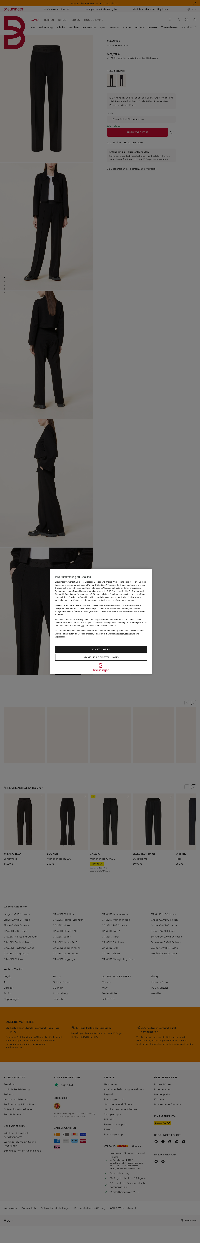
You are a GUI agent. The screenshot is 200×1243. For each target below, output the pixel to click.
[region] (101, 621)
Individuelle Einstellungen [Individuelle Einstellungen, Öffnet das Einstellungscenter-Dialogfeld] (101, 657)
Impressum (60, 637)
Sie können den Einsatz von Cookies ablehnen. (93, 625)
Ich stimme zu (101, 649)
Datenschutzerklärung (125, 633)
